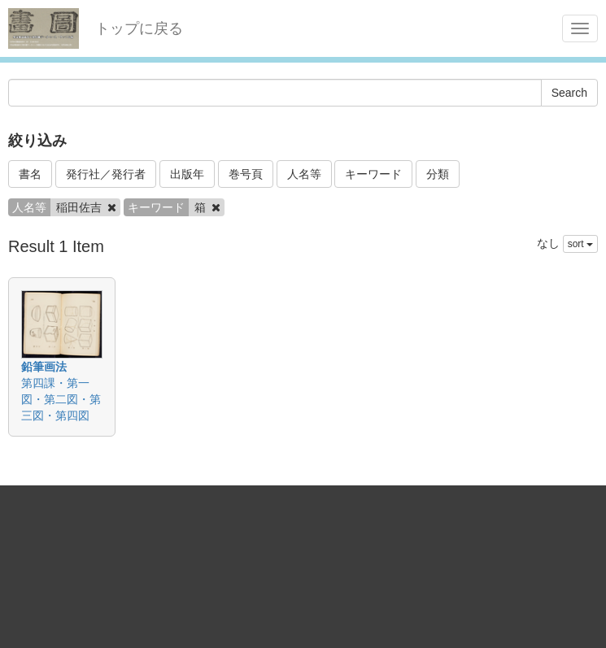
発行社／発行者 (106, 173)
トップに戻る (139, 28)
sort (580, 244)
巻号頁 (246, 173)
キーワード (373, 173)
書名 (30, 173)
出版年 (187, 173)
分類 (437, 173)
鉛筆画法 (44, 366)
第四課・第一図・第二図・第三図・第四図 (61, 399)
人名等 (304, 173)
